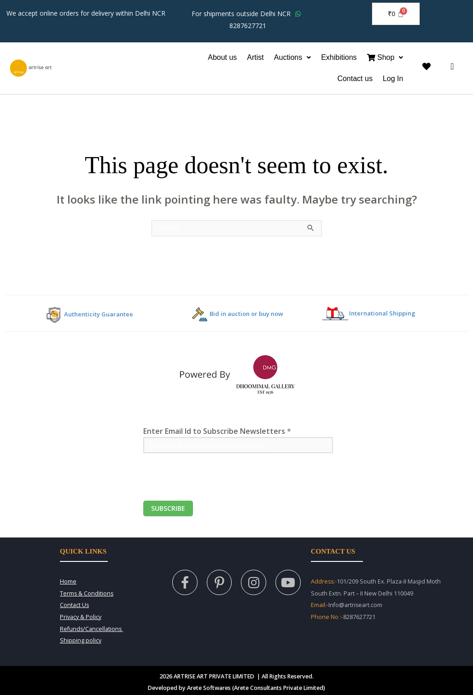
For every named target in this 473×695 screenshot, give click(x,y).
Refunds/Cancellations (91, 629)
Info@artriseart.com (355, 605)
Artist (255, 57)
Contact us (354, 78)
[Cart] (396, 13)
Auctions (292, 57)
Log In (393, 78)
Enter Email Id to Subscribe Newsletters (217, 431)
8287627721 (247, 25)
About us (222, 57)
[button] (292, 57)
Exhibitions (338, 57)
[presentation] (213, 483)
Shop (385, 57)
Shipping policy (80, 640)
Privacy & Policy (80, 617)
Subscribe (168, 508)
